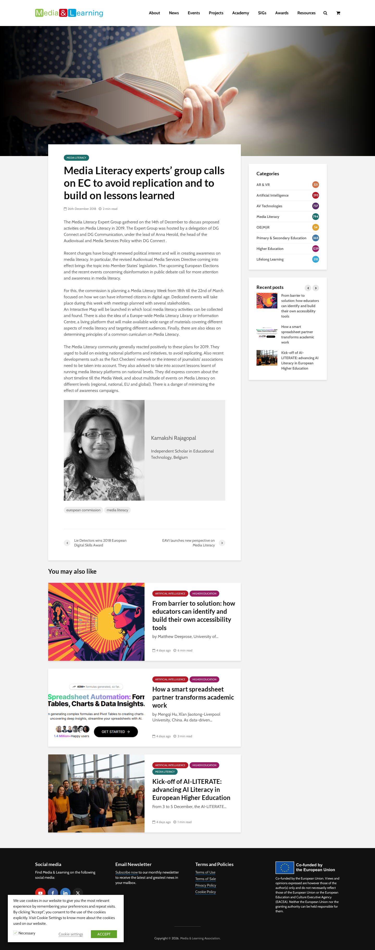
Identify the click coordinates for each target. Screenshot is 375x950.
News (174, 12)
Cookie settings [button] (71, 934)
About (154, 12)
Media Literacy (76, 157)
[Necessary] (15, 933)
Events (194, 12)
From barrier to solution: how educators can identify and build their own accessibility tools (193, 615)
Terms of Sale (205, 878)
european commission (83, 510)
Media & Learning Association (200, 938)
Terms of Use (205, 872)
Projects (216, 12)
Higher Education (204, 593)
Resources (306, 12)
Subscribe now (126, 872)
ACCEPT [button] (103, 934)
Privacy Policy (205, 885)
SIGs (262, 12)
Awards (282, 12)
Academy (240, 12)
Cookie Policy (205, 891)
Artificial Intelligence (170, 593)
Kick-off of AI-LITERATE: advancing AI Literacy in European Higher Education (191, 790)
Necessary (26, 933)
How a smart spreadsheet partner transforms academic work (193, 697)
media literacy (117, 510)
